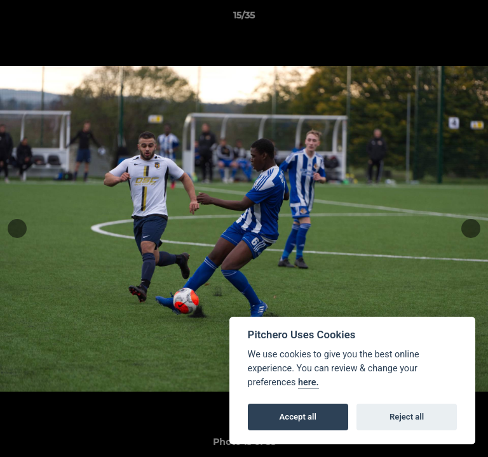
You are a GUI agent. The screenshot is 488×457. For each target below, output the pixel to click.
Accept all (298, 416)
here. (308, 382)
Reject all (407, 416)
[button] (472, 18)
